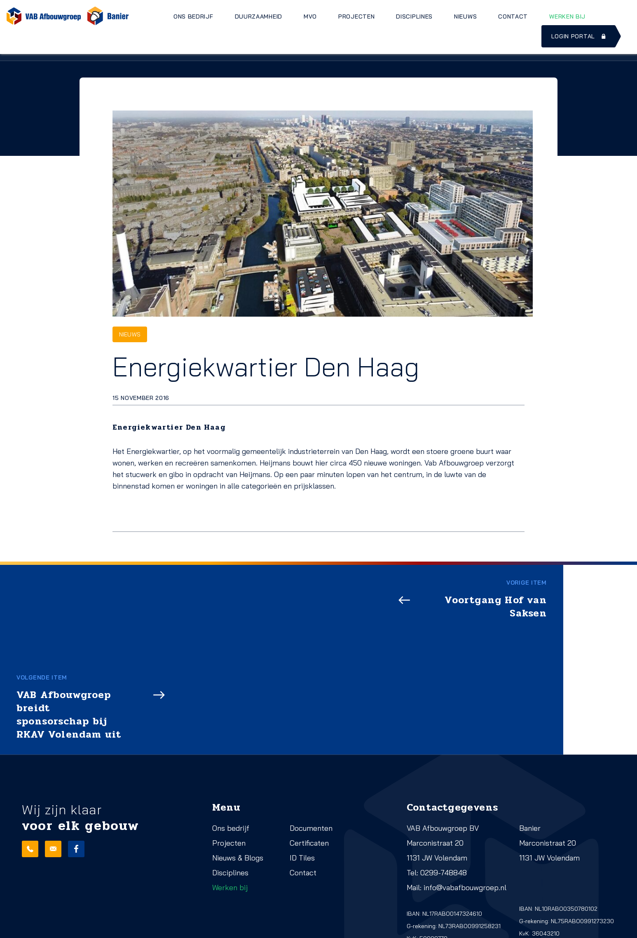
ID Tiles (302, 762)
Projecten (356, 16)
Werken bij (567, 16)
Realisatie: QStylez (47, 929)
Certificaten (309, 747)
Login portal (579, 36)
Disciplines (414, 16)
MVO (310, 16)
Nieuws (465, 16)
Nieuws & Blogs (237, 762)
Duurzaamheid (258, 16)
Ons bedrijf (193, 16)
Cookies (135, 929)
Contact (513, 16)
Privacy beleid (143, 917)
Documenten (311, 733)
